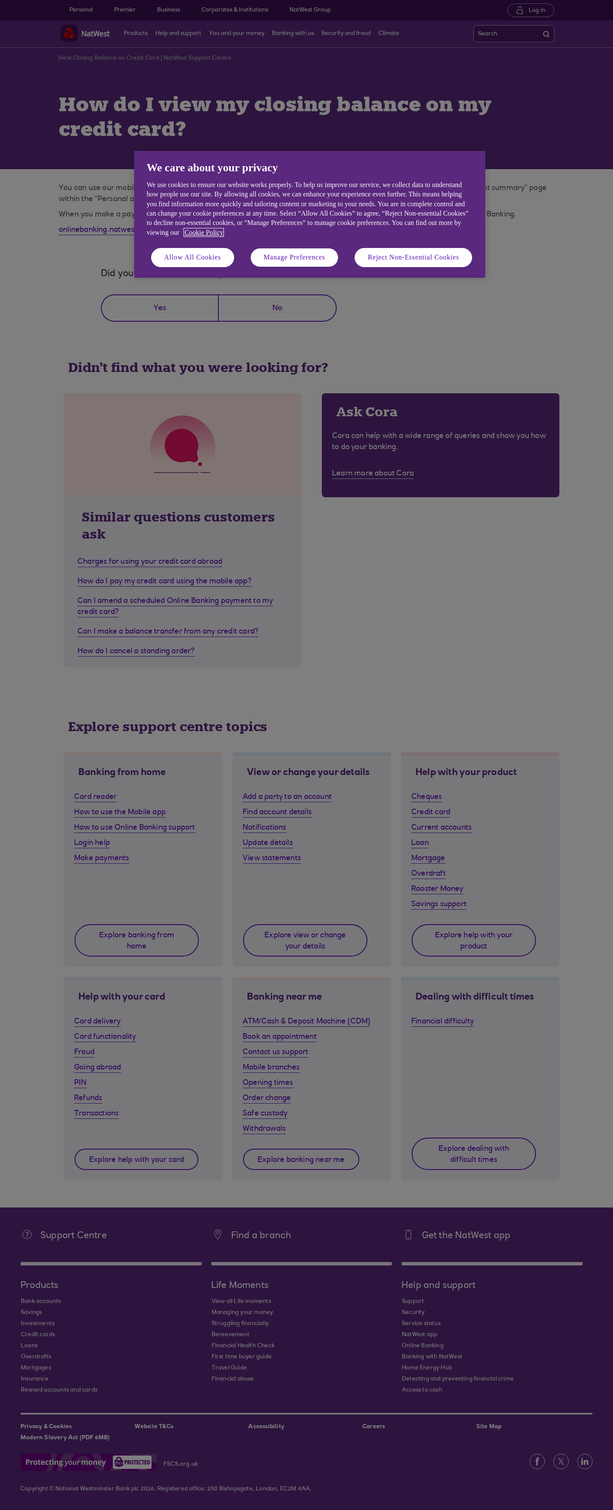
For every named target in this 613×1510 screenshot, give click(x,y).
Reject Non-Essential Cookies (413, 257)
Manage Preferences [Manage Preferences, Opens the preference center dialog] (294, 257)
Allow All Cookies (192, 257)
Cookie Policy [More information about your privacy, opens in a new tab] (203, 232)
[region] (309, 214)
